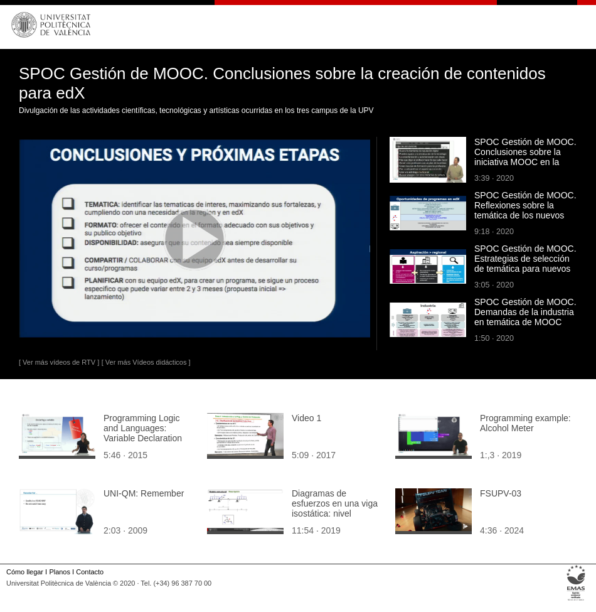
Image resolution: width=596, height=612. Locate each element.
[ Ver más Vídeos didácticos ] (146, 362)
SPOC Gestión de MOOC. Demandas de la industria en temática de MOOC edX (525, 317)
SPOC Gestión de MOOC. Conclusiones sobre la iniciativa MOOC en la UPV (525, 157)
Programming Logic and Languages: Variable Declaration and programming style (148, 433)
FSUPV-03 (500, 493)
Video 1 (306, 418)
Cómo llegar (24, 572)
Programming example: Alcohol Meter (525, 423)
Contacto (90, 572)
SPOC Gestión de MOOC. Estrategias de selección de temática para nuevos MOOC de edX (525, 264)
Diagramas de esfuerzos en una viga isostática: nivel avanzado (335, 508)
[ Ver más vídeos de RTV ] (59, 362)
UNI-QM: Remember (144, 493)
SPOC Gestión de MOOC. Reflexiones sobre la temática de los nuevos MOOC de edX (525, 210)
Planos (59, 572)
